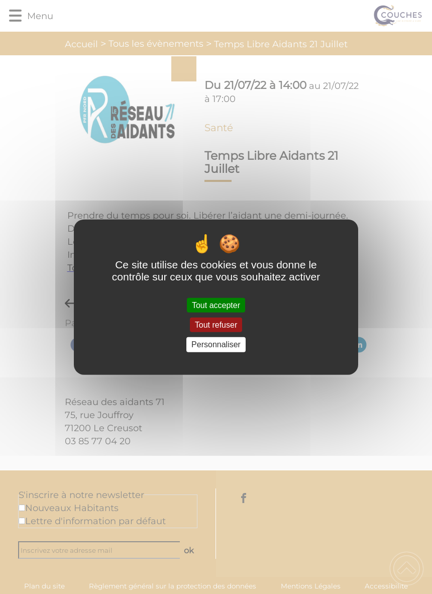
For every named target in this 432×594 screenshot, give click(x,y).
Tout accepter (216, 305)
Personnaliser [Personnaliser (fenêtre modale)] (216, 344)
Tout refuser (216, 325)
